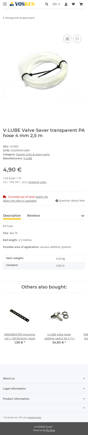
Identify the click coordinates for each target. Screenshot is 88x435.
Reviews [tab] (33, 215)
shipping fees (34, 417)
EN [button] (55, 4)
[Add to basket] (6, 28)
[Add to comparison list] (67, 39)
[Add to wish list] (77, 39)
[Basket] (81, 4)
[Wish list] (73, 4)
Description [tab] (12, 215)
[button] (46, 4)
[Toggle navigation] (5, 2)
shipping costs (37, 182)
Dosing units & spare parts (33, 154)
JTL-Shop (50, 430)
